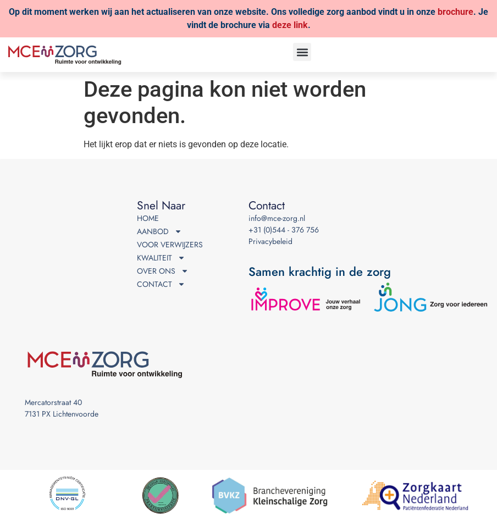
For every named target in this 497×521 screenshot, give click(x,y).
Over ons (163, 271)
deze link (290, 25)
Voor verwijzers (170, 244)
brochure (455, 12)
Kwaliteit (161, 258)
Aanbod (159, 231)
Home (148, 218)
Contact (161, 284)
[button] (302, 52)
